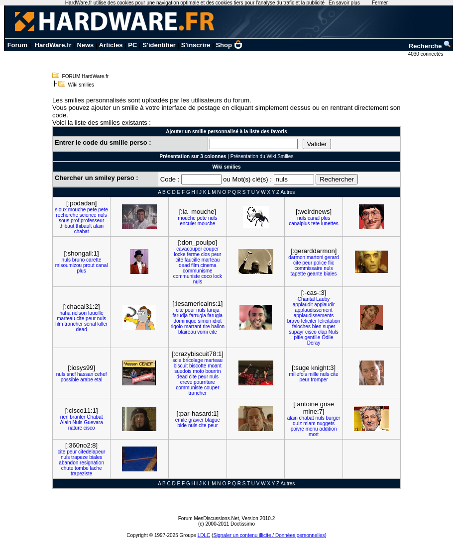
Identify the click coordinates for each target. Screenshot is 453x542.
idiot (217, 321)
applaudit (303, 304)
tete (315, 223)
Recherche (430, 46)
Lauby (323, 299)
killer (103, 324)
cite (179, 260)
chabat (81, 231)
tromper (319, 379)
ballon (218, 326)
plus (325, 218)
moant (215, 365)
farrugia (197, 315)
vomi (202, 332)
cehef (101, 374)
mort (314, 434)
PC (132, 45)
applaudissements (314, 315)
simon (204, 321)
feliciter (309, 321)
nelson (79, 313)
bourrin (213, 371)
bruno (78, 260)
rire (206, 326)
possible (70, 379)
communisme (197, 270)
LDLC (204, 535)
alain (98, 226)
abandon (68, 462)
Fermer (380, 2)
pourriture (204, 382)
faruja (213, 310)
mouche (77, 209)
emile (181, 420)
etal (99, 379)
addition (328, 429)
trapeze (79, 457)
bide (182, 425)
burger (333, 418)
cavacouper (189, 249)
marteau (211, 260)
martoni (315, 257)
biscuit (181, 365)
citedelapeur (91, 451)
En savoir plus (344, 2)
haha (64, 313)
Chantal (306, 299)
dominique (184, 321)
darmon (296, 257)
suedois (182, 371)
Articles (111, 45)
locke (179, 254)
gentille (313, 337)
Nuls (334, 332)
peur (216, 254)
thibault (84, 226)
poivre (297, 429)
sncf (71, 374)
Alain (65, 422)
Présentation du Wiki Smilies (262, 156)
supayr (296, 332)
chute (67, 468)
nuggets (326, 423)
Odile (327, 337)
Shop (229, 45)
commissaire (308, 268)
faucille (192, 260)
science (88, 215)
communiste (186, 276)
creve (186, 382)
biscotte (197, 365)
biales (330, 273)
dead (184, 265)
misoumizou (68, 265)
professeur (92, 220)
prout (89, 265)
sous (64, 220)
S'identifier (159, 45)
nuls (102, 215)
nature (75, 428)
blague (212, 420)
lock (217, 276)
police (320, 263)
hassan (85, 374)
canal (314, 218)
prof (75, 220)
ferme (193, 254)
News (85, 45)
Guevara (93, 422)
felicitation (329, 321)
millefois (298, 374)
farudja (180, 315)
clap (322, 332)
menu (312, 429)
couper (211, 249)
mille (313, 374)
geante (315, 273)
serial (90, 324)
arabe (86, 379)
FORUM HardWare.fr (85, 76)
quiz (297, 423)
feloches (301, 326)
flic (331, 263)
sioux (61, 209)
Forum (17, 45)
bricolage (193, 360)
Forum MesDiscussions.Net (208, 518)
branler (77, 417)
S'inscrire (196, 45)
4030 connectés (426, 54)
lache (96, 468)
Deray (314, 343)
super (329, 326)
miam (309, 423)
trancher (73, 324)
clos (205, 254)
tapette (298, 273)
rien (64, 417)
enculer (188, 223)
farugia (215, 315)
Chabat (95, 417)
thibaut (66, 226)
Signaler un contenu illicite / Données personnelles (269, 535)
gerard (332, 257)
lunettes (330, 223)
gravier (196, 420)
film (195, 265)
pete (92, 209)
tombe (82, 468)
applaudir (324, 304)
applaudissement (314, 310)
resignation (92, 462)
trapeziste (81, 473)
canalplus (299, 223)
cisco (311, 332)
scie (177, 360)
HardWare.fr (53, 45)
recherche (67, 215)
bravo (293, 321)
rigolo (177, 326)
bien (317, 326)
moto (198, 371)
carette (94, 260)
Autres (287, 192)
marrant (192, 326)
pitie (298, 337)
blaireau (187, 332)
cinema (208, 265)
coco (206, 276)
